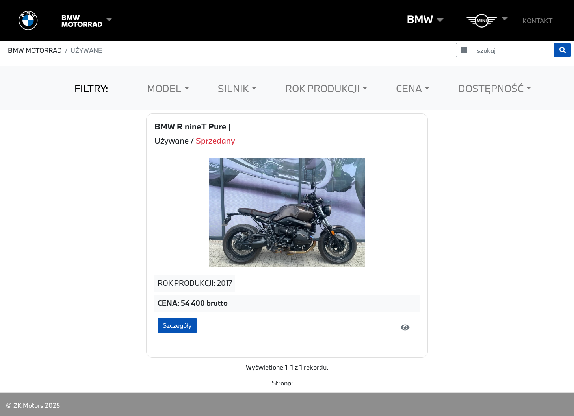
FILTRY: (91, 88)
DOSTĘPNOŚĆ (491, 88)
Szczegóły (177, 325)
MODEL (164, 88)
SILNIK (233, 88)
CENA (409, 88)
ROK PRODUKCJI (322, 88)
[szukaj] (513, 50)
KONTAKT (537, 21)
